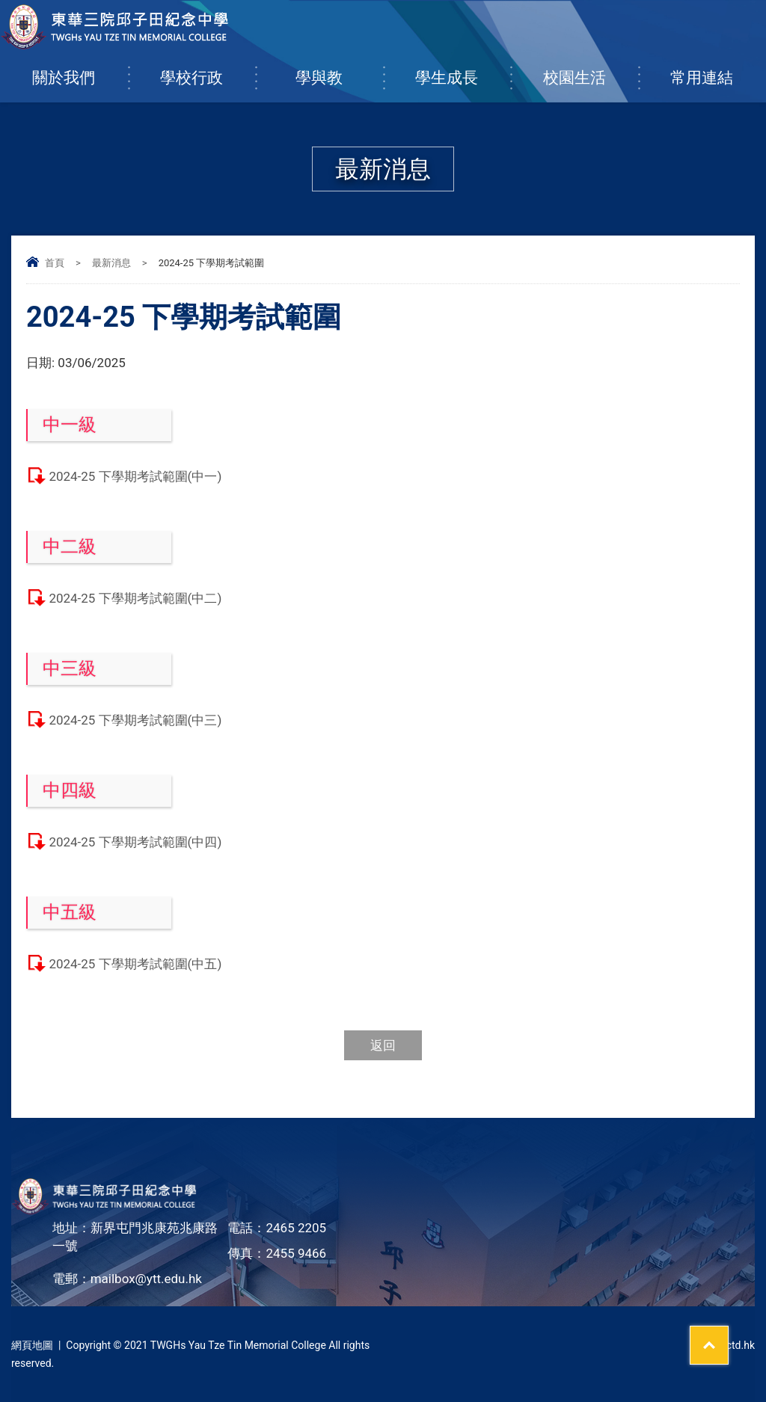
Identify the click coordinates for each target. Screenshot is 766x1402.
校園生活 (590, 70)
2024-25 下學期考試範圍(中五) (135, 963)
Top (728, 1335)
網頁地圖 (32, 1345)
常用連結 (717, 70)
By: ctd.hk (732, 1345)
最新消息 (111, 262)
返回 (383, 1045)
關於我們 (79, 70)
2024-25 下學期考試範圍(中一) (135, 476)
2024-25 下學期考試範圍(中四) (135, 841)
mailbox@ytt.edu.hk (146, 1278)
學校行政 (207, 70)
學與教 (339, 70)
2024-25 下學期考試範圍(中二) (135, 598)
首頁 (54, 262)
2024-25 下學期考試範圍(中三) (135, 720)
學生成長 (462, 70)
